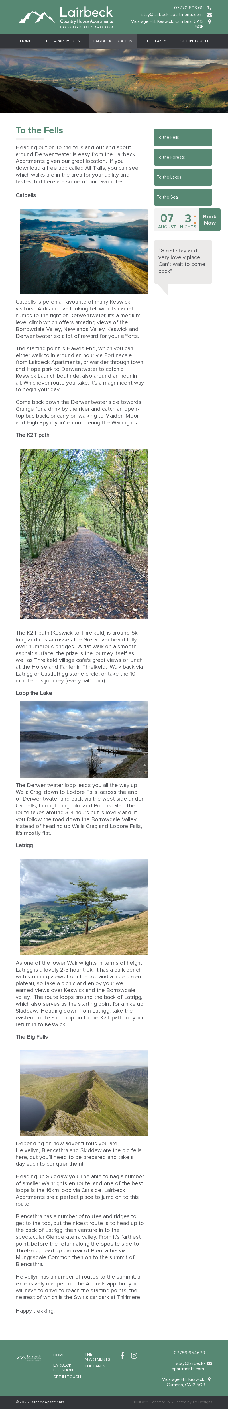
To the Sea (167, 197)
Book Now (210, 219)
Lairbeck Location (112, 40)
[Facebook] (122, 1356)
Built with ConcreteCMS (153, 1402)
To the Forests (171, 157)
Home (25, 40)
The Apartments (62, 40)
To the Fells (168, 137)
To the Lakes (169, 177)
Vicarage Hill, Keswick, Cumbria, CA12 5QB (167, 24)
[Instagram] (134, 1356)
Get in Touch (194, 40)
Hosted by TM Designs (193, 1402)
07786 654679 (189, 1353)
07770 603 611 (189, 8)
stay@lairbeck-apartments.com (172, 14)
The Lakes (156, 40)
